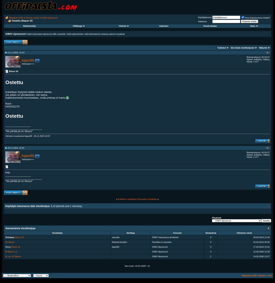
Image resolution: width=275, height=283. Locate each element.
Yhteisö (124, 26)
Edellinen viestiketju (127, 199)
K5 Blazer (10, 242)
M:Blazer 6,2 (11, 252)
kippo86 (28, 60)
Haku (254, 26)
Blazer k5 (19, 237)
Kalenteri (163, 26)
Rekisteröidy (29, 26)
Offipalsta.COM (16, 18)
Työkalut (222, 48)
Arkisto (262, 275)
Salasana (202, 21)
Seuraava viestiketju (147, 199)
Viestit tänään (210, 26)
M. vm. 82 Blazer (13, 256)
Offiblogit (79, 26)
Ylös (270, 275)
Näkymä (263, 48)
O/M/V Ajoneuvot (49, 18)
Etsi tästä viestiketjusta (242, 48)
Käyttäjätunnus (205, 17)
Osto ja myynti (32, 18)
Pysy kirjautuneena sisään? (256, 18)
